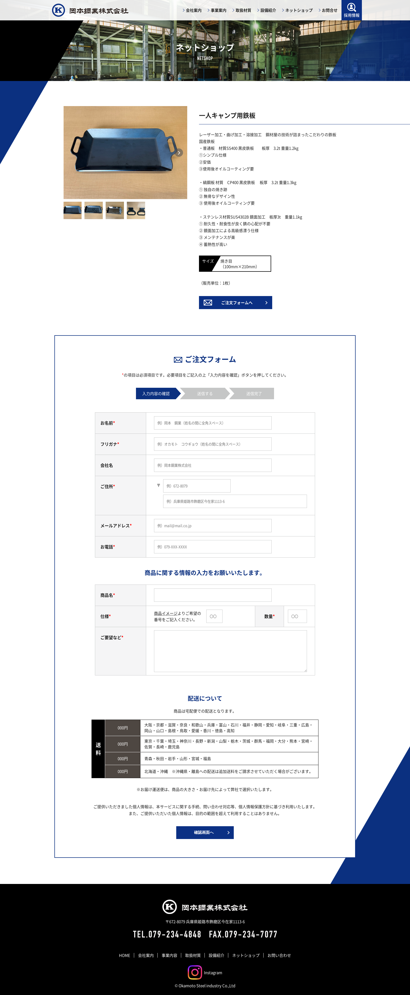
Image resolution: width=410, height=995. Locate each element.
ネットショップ (246, 955)
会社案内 (146, 955)
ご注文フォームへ (237, 302)
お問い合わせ (279, 955)
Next (179, 152)
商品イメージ (166, 613)
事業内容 (169, 955)
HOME (124, 955)
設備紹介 (216, 955)
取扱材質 (193, 955)
